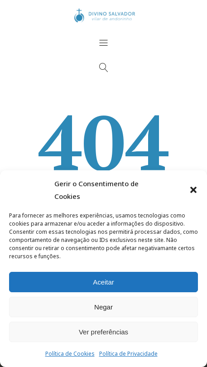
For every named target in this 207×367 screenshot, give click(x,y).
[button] (193, 189)
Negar (103, 307)
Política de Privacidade (128, 353)
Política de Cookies (70, 353)
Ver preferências (103, 332)
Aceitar (103, 282)
